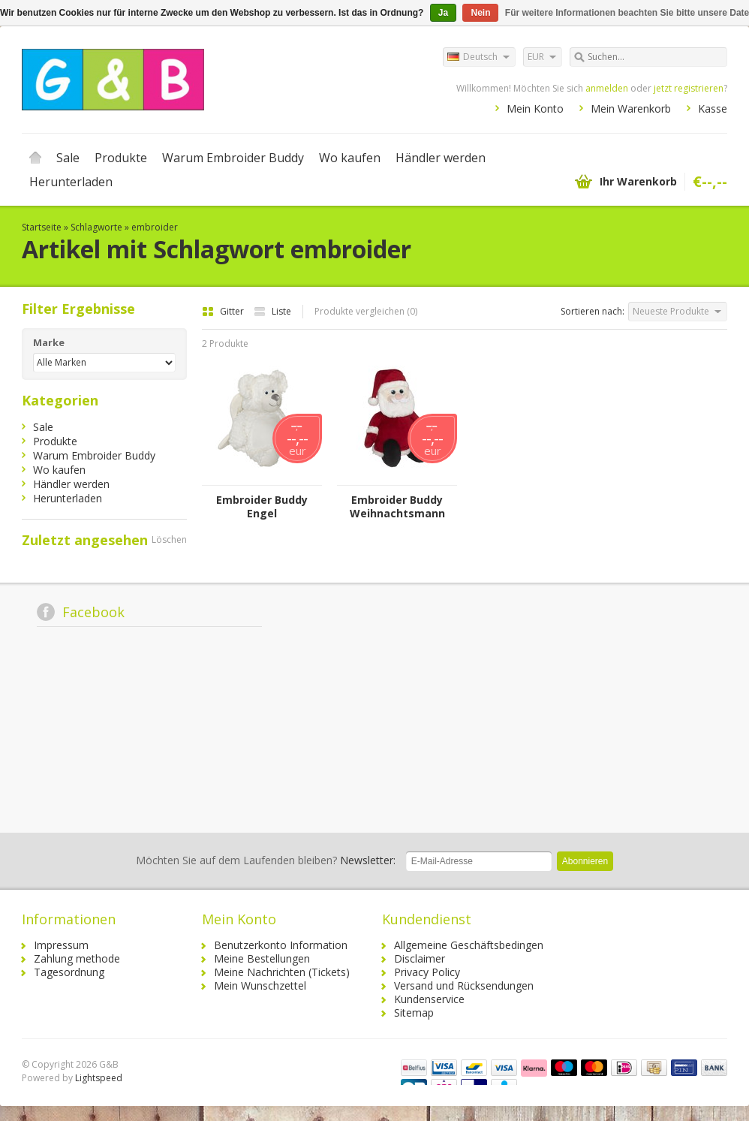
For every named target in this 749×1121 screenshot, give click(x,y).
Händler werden (441, 157)
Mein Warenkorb (631, 108)
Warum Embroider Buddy (233, 157)
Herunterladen (71, 181)
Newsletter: (266, 860)
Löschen (169, 539)
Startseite (35, 158)
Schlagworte (96, 227)
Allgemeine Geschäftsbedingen (468, 945)
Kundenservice (429, 999)
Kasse (712, 108)
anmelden (606, 88)
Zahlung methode (77, 958)
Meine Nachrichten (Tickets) (282, 972)
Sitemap (414, 1012)
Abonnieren (585, 861)
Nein (480, 13)
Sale (68, 157)
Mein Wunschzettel (260, 985)
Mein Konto (535, 108)
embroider (154, 227)
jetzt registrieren (688, 88)
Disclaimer (419, 958)
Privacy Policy (427, 972)
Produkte (121, 157)
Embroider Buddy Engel (262, 506)
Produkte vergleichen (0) (365, 311)
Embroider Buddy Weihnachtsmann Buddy (397, 506)
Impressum (61, 945)
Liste (272, 311)
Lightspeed (98, 1077)
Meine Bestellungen (262, 958)
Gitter (224, 311)
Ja (443, 13)
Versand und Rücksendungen (464, 985)
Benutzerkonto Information (280, 945)
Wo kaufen (350, 157)
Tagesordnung (69, 972)
